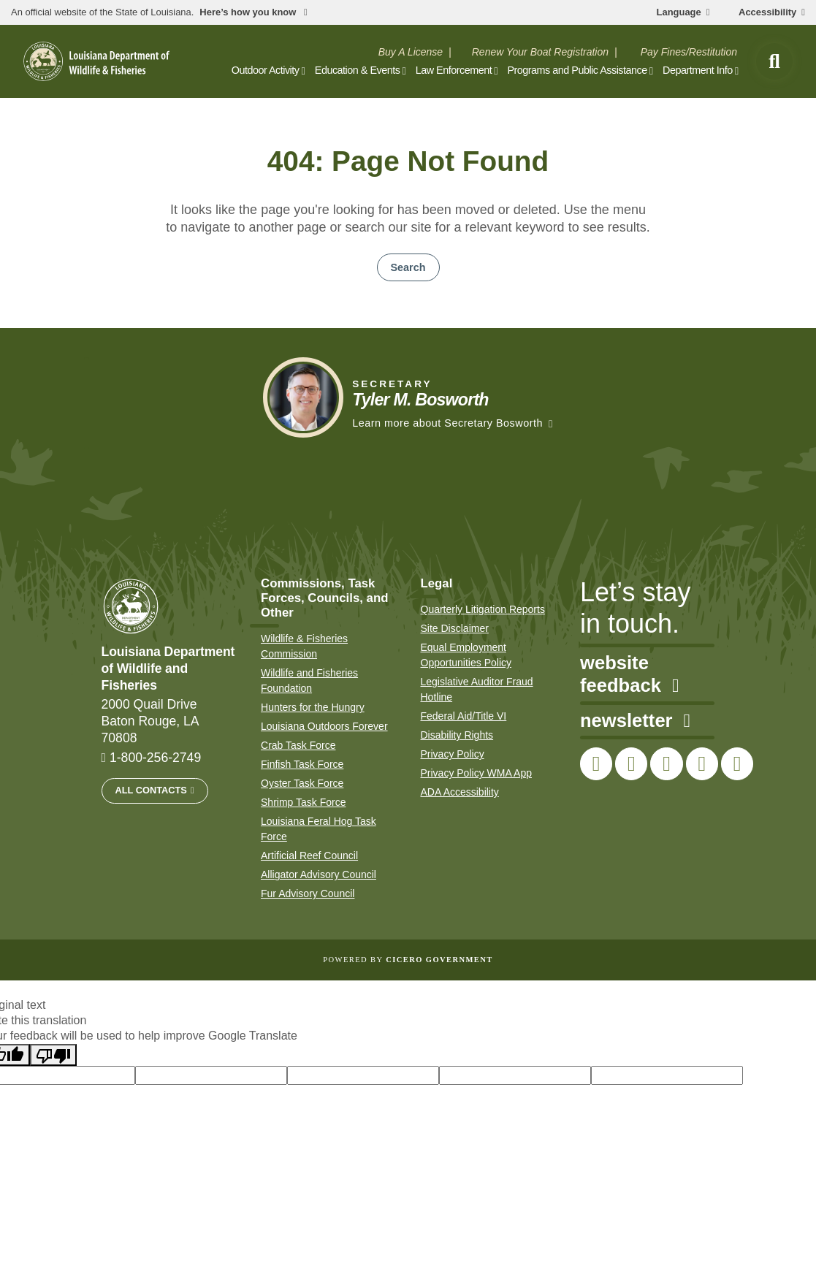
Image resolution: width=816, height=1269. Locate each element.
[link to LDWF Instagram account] (666, 763)
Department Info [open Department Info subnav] (698, 70)
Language (679, 12)
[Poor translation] (53, 1055)
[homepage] (96, 61)
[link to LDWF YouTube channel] (702, 763)
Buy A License (410, 52)
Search (408, 267)
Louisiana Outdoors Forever (324, 726)
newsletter (635, 720)
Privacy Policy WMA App (477, 773)
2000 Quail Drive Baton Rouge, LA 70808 (150, 721)
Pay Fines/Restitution (689, 52)
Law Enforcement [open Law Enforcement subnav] (454, 70)
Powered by (407, 960)
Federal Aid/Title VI (464, 716)
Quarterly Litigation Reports (483, 609)
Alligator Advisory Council (318, 874)
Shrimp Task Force (303, 802)
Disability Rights (457, 735)
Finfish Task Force (302, 764)
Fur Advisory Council (307, 893)
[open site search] (774, 61)
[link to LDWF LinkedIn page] (737, 763)
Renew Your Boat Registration (540, 52)
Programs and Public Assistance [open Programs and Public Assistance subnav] (577, 70)
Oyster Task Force (302, 783)
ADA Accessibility (460, 792)
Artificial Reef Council (309, 855)
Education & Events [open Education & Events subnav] (357, 70)
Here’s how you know (249, 12)
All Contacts (151, 790)
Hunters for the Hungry (313, 707)
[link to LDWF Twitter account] (631, 763)
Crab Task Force (298, 745)
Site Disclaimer (455, 628)
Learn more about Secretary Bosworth (447, 423)
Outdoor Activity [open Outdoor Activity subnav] (266, 70)
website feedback (629, 674)
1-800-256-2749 (155, 757)
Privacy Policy (452, 754)
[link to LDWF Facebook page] (596, 763)
